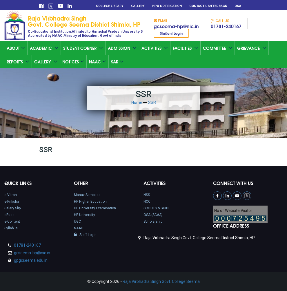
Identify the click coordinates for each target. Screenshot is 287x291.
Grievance (251, 48)
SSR (152, 102)
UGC (77, 221)
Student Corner (83, 48)
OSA (238, 6)
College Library (109, 6)
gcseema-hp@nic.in (176, 26)
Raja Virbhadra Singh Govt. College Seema (161, 281)
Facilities (185, 48)
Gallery (138, 6)
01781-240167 (226, 26)
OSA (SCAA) (153, 215)
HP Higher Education (90, 202)
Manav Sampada (87, 195)
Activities (154, 48)
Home (136, 102)
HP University (84, 215)
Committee (217, 48)
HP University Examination (95, 208)
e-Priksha (11, 202)
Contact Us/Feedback (208, 6)
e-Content (12, 221)
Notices (73, 61)
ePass (9, 215)
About (16, 48)
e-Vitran (10, 195)
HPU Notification (167, 6)
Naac (97, 61)
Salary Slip (12, 208)
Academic (44, 48)
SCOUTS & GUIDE (157, 208)
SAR (117, 61)
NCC (147, 202)
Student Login (171, 33)
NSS (147, 195)
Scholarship (153, 221)
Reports (18, 61)
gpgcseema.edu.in (30, 260)
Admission (122, 48)
